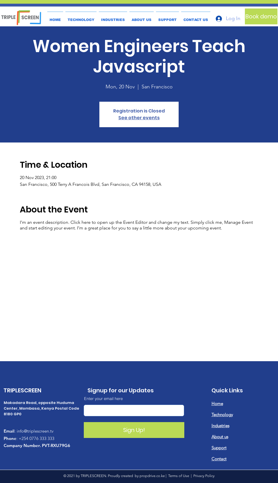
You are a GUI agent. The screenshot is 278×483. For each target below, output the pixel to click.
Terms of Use (178, 476)
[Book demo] (261, 16)
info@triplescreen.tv (35, 431)
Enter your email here (103, 399)
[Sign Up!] (134, 430)
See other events (139, 117)
